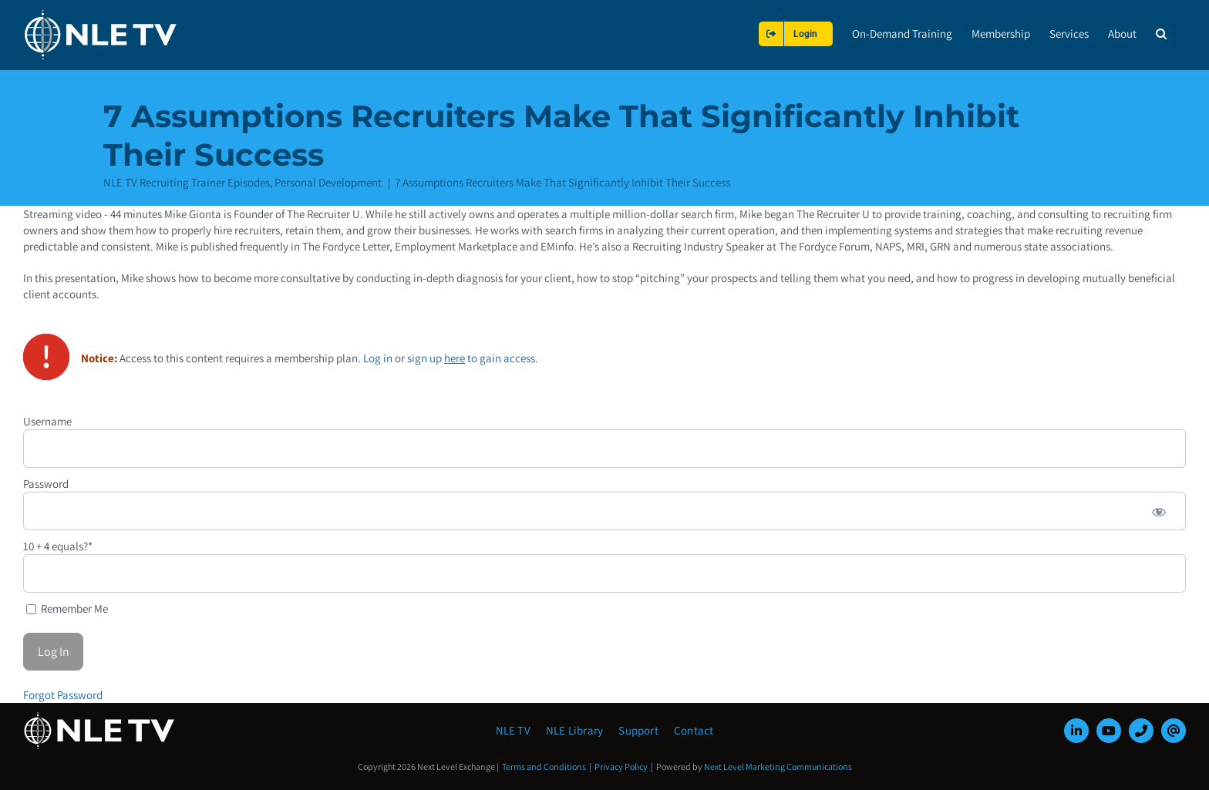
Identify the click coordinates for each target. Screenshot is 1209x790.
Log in (377, 357)
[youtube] (1108, 730)
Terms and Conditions (544, 766)
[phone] (1141, 730)
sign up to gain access (471, 357)
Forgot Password (63, 694)
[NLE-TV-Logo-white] (100, 716)
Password (46, 483)
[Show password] (1159, 510)
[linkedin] (1076, 730)
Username (47, 420)
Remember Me (67, 607)
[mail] (1173, 730)
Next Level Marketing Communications (778, 766)
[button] (1161, 33)
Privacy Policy (621, 766)
